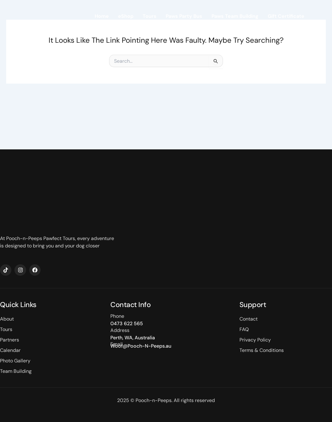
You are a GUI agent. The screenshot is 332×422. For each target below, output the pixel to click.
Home (102, 17)
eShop (125, 17)
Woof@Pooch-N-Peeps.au (140, 346)
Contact (294, 31)
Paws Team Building (235, 17)
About (267, 31)
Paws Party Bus (184, 17)
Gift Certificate (286, 17)
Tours (149, 17)
